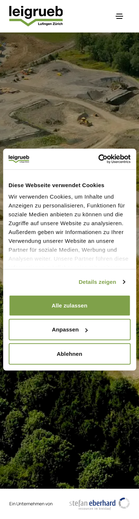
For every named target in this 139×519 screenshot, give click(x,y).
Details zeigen (97, 282)
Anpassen (70, 329)
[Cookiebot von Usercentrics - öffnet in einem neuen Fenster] (98, 159)
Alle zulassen (69, 305)
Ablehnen (69, 353)
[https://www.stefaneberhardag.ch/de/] (99, 504)
